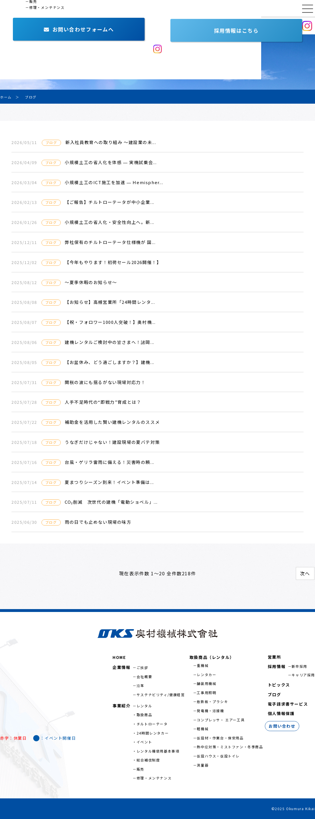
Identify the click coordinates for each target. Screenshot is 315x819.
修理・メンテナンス (154, 777)
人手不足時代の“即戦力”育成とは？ (103, 402)
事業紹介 (50, 25)
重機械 (202, 665)
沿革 (140, 685)
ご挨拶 (142, 667)
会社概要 (144, 676)
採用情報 (282, 25)
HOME (119, 657)
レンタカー (206, 674)
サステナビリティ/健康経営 (161, 694)
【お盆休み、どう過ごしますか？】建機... (109, 362)
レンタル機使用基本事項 (158, 751)
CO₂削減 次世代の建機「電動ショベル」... (111, 502)
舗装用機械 (206, 683)
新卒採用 (299, 666)
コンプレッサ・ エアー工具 (221, 719)
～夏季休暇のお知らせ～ (91, 282)
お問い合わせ (242, 25)
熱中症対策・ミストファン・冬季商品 (230, 746)
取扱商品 (144, 714)
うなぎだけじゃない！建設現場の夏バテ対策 (112, 442)
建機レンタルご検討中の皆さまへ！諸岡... (109, 342)
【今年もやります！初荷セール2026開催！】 (113, 262)
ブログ (274, 694)
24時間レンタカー (153, 733)
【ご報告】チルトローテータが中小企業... (109, 202)
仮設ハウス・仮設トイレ (218, 755)
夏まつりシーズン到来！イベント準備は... (109, 482)
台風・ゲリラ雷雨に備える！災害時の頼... (109, 462)
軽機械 (202, 728)
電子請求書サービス (288, 704)
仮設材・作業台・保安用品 (220, 737)
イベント (144, 741)
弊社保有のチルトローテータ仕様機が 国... (110, 242)
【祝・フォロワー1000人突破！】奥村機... (110, 322)
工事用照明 (206, 692)
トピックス (279, 685)
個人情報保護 (281, 713)
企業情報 (13, 25)
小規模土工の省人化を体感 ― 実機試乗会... (111, 162)
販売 (140, 769)
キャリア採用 (303, 674)
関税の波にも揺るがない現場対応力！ (105, 382)
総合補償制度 (148, 759)
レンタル (144, 705)
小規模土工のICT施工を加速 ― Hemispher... (114, 182)
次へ (305, 573)
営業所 (84, 25)
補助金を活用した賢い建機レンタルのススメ (112, 422)
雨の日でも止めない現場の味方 (98, 522)
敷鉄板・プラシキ (212, 701)
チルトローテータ (152, 723)
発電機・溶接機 (210, 710)
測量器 (202, 765)
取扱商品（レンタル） (212, 657)
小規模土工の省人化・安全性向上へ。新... (109, 222)
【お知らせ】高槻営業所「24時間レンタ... (110, 302)
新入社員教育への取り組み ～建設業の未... (110, 142)
